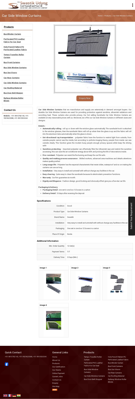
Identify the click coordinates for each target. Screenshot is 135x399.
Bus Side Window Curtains (15, 68)
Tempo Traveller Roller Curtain (14, 56)
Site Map (55, 386)
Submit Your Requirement (131, 216)
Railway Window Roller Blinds (13, 99)
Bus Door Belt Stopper (13, 93)
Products (107, 16)
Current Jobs (57, 376)
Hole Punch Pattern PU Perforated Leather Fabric (15, 48)
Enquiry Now (85, 98)
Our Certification (58, 367)
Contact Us (56, 380)
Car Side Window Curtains (15, 83)
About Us (56, 360)
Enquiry (55, 383)
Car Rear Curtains (11, 78)
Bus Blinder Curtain (12, 34)
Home (100, 16)
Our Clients (56, 370)
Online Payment (58, 373)
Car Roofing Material (13, 88)
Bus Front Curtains (12, 62)
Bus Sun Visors (10, 73)
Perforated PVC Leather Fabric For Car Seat (14, 40)
